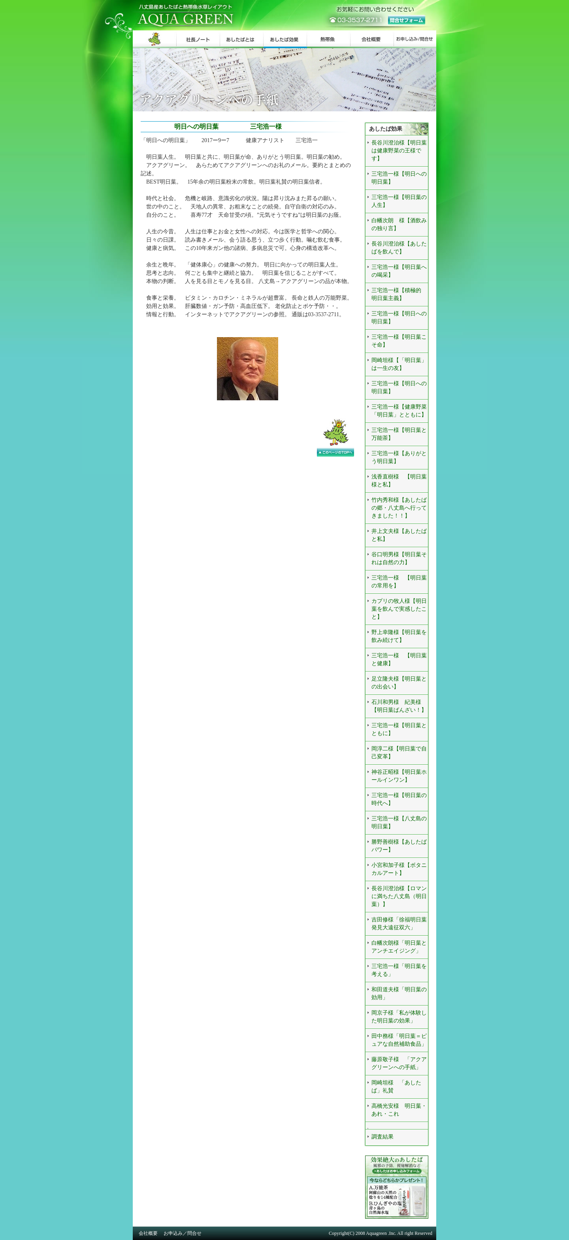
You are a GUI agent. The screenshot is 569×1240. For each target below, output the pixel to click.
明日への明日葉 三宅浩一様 (212, 126)
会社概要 (148, 1233)
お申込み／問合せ (183, 1233)
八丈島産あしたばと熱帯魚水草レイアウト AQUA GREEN (220, 15)
